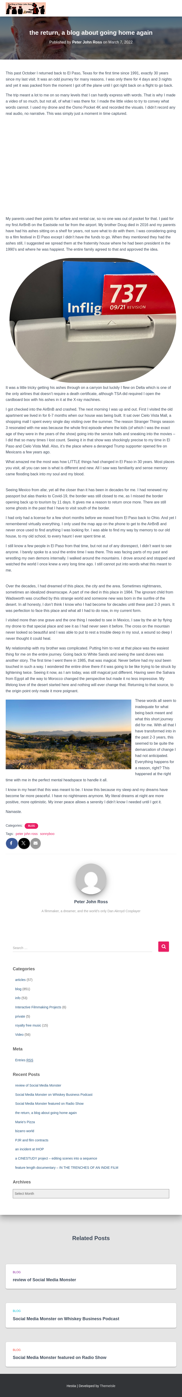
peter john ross (27, 834)
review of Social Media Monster (38, 1085)
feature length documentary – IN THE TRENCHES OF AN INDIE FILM (66, 1167)
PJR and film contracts (31, 1140)
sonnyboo (47, 834)
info (18, 998)
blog (31, 826)
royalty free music (28, 1025)
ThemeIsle (107, 1386)
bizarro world (24, 1131)
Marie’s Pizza (25, 1122)
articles (20, 980)
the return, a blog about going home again (46, 1113)
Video (19, 1034)
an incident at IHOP (29, 1149)
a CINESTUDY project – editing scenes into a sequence (56, 1158)
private (20, 1016)
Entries (24, 1060)
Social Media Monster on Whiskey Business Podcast (53, 1094)
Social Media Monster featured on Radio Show (49, 1103)
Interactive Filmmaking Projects (38, 1007)
